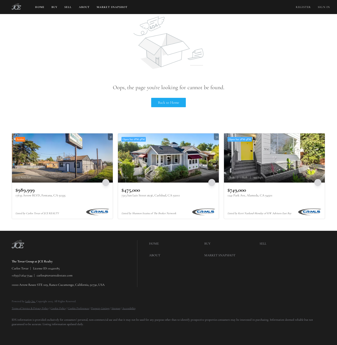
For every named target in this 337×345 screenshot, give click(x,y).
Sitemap (115, 308)
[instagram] (44, 332)
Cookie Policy (58, 308)
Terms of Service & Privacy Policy (30, 308)
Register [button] (303, 7)
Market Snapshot (112, 7)
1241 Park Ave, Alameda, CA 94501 (249, 195)
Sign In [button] (324, 7)
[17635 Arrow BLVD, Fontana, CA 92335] (62, 158)
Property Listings (100, 308)
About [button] (84, 7)
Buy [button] (54, 7)
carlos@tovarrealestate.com (55, 275)
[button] (16, 7)
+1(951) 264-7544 (22, 275)
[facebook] (17, 332)
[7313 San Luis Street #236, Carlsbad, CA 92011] (168, 158)
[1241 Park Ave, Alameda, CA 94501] (274, 158)
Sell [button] (68, 7)
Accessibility (129, 308)
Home (39, 7)
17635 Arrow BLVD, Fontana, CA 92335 (40, 195)
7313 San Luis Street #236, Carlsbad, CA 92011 (150, 195)
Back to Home (168, 102)
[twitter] (31, 332)
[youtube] (58, 332)
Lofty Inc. (30, 301)
